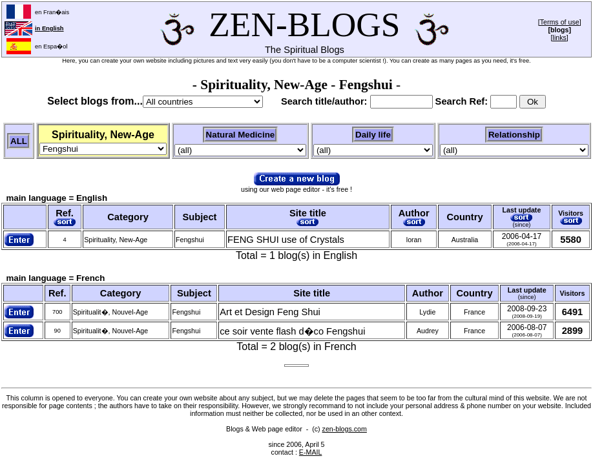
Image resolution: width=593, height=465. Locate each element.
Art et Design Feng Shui (270, 312)
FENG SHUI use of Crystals (285, 239)
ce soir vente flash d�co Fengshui (292, 331)
